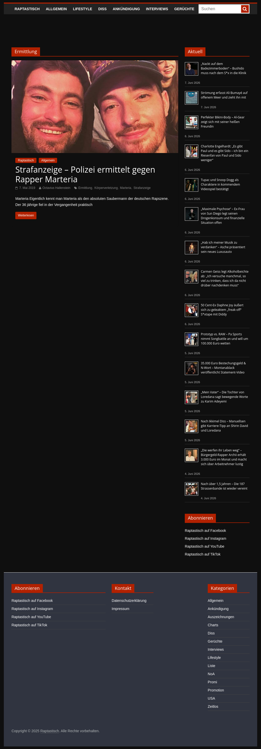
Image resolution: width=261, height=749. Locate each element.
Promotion (216, 690)
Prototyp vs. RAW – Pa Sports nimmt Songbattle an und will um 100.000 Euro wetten (224, 338)
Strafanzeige (142, 188)
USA (211, 698)
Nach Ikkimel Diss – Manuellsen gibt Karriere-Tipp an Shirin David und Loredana (224, 426)
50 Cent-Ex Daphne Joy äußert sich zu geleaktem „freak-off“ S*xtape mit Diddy (222, 309)
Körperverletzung (106, 188)
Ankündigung (126, 9)
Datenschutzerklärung (129, 601)
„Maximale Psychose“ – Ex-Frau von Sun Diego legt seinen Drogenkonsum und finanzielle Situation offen (223, 216)
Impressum (120, 609)
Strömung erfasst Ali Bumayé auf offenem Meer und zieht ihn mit (224, 95)
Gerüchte (184, 9)
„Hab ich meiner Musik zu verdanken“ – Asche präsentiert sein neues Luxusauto (223, 247)
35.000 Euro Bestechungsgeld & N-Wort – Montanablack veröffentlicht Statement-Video (223, 367)
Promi (212, 682)
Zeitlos (213, 706)
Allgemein (56, 9)
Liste (211, 666)
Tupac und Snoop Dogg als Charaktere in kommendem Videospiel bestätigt (220, 184)
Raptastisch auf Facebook (205, 531)
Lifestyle (82, 9)
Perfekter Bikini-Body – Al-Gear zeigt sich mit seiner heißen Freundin (222, 122)
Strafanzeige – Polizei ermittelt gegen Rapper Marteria (85, 174)
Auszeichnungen (221, 617)
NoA (211, 674)
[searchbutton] (245, 9)
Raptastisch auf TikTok (202, 554)
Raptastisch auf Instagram (205, 538)
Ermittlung (85, 188)
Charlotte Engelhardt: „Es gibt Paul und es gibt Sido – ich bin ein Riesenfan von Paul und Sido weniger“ (224, 153)
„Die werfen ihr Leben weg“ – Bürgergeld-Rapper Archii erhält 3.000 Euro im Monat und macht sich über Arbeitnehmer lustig (224, 457)
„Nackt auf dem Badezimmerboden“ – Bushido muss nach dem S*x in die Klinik (223, 68)
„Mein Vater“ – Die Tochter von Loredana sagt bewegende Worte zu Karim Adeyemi (224, 397)
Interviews (157, 9)
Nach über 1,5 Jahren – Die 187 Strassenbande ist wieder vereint (224, 486)
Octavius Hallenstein (56, 188)
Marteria (125, 188)
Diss (102, 9)
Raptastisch (27, 9)
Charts (213, 625)
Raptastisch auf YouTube (204, 546)
